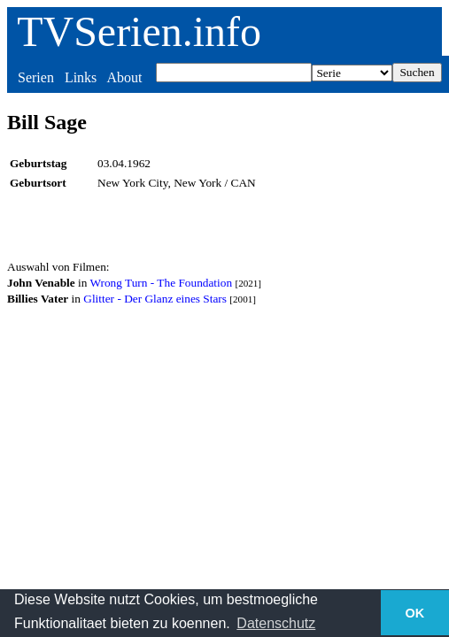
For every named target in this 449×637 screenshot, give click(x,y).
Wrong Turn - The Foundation (160, 282)
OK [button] (415, 613)
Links (81, 77)
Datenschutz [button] (275, 623)
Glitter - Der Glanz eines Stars (155, 298)
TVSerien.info (139, 31)
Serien (36, 77)
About (124, 77)
